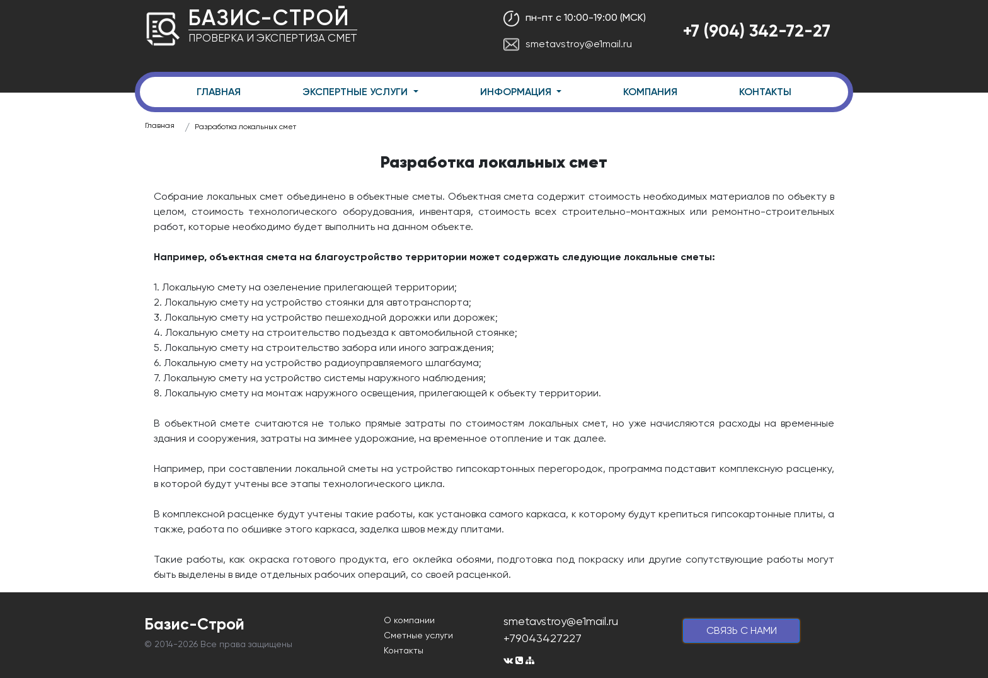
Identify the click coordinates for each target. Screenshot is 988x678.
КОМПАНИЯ (650, 92)
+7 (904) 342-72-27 (756, 30)
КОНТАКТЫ (765, 92)
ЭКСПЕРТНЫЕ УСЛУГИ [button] (356, 92)
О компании (409, 620)
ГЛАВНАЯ (219, 92)
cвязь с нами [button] (741, 630)
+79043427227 (542, 638)
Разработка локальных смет (245, 126)
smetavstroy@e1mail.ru (567, 44)
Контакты (403, 650)
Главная (160, 125)
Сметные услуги (418, 635)
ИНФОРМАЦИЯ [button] (517, 92)
